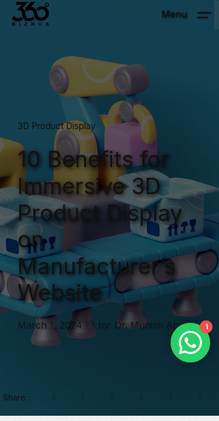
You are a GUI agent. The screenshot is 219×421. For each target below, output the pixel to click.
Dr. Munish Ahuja (153, 325)
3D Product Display (57, 126)
